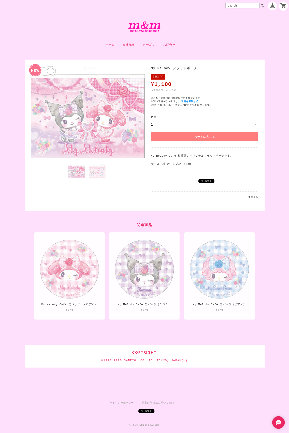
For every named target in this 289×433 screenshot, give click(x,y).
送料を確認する (190, 101)
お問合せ (169, 45)
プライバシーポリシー (120, 403)
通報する (253, 197)
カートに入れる (204, 136)
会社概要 (129, 45)
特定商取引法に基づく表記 (158, 403)
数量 (154, 117)
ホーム (110, 45)
